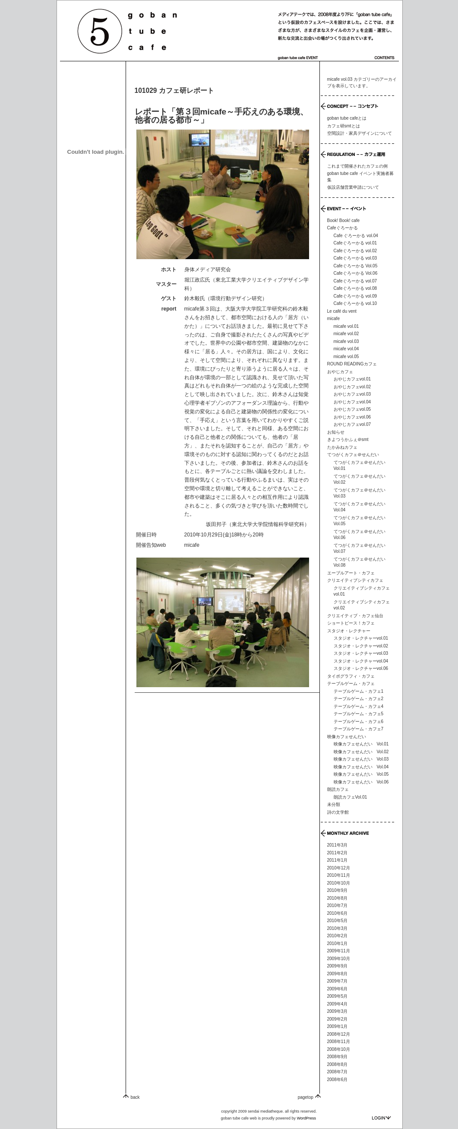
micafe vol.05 (346, 356)
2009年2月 (337, 1019)
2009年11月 (338, 950)
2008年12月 (338, 1034)
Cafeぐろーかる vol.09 (355, 296)
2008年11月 (338, 1041)
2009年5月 (337, 996)
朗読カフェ (338, 789)
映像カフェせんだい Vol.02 (361, 751)
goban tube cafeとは (347, 118)
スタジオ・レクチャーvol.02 (361, 646)
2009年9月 (337, 966)
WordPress (306, 1118)
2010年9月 (337, 890)
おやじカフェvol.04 (352, 402)
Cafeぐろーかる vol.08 (355, 288)
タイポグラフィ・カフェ (351, 676)
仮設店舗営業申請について (353, 187)
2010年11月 (338, 875)
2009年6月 (337, 988)
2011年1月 (337, 860)
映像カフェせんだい (346, 736)
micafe (191, 545)
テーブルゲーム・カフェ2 (359, 698)
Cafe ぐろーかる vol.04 (356, 235)
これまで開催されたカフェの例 (357, 166)
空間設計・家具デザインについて (359, 133)
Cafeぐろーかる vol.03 (355, 258)
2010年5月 (337, 920)
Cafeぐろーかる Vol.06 (356, 273)
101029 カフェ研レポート (174, 90)
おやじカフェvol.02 (352, 386)
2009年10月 (338, 958)
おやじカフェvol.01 (352, 379)
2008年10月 (338, 1049)
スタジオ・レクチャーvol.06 (361, 668)
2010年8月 (337, 898)
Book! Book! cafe (343, 220)
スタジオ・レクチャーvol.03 (361, 653)
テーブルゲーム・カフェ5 (359, 713)
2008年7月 (337, 1071)
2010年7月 (337, 905)
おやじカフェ (340, 371)
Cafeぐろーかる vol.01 (355, 243)
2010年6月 (337, 913)
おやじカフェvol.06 (352, 417)
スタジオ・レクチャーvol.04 (361, 661)
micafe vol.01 (346, 326)
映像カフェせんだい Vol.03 (361, 759)
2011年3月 (337, 845)
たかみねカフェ (342, 447)
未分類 (333, 804)
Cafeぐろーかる (342, 227)
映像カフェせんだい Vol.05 (361, 774)
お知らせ (335, 432)
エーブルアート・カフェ (351, 573)
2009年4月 (337, 1004)
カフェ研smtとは (343, 126)
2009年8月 (337, 973)
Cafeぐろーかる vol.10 (355, 303)
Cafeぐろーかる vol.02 (355, 250)
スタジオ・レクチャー (348, 630)
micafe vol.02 (346, 333)
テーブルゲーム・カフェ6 (359, 721)
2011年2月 (337, 852)
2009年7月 (337, 981)
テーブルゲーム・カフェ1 (359, 691)
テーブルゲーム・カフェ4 (359, 706)
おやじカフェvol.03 (352, 394)
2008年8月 (337, 1064)
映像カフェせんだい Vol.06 (361, 782)
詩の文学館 (338, 812)
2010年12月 (338, 868)
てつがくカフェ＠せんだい (353, 454)
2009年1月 (337, 1026)
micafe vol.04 (346, 348)
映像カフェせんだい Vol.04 (361, 766)
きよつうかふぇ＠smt (348, 439)
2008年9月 (337, 1056)
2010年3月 (337, 928)
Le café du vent (342, 311)
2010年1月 (337, 943)
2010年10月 (338, 883)
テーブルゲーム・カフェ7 (359, 728)
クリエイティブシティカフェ (355, 580)
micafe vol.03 (346, 341)
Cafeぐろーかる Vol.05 (356, 265)
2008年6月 (337, 1079)
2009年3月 (337, 1011)
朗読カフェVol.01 (350, 797)
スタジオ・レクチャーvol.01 (361, 638)
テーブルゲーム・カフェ (351, 683)
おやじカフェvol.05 (352, 409)
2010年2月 (337, 935)
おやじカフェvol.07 (352, 424)
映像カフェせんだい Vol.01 (361, 744)
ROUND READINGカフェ (352, 364)
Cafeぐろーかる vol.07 (355, 281)
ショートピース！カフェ (351, 623)
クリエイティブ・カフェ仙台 (355, 615)
